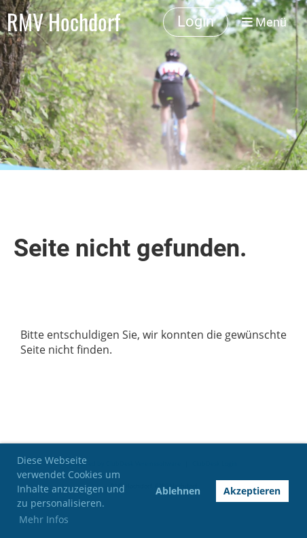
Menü (264, 22)
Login (195, 21)
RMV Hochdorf (63, 22)
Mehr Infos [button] (44, 519)
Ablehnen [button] (178, 490)
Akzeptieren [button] (252, 490)
